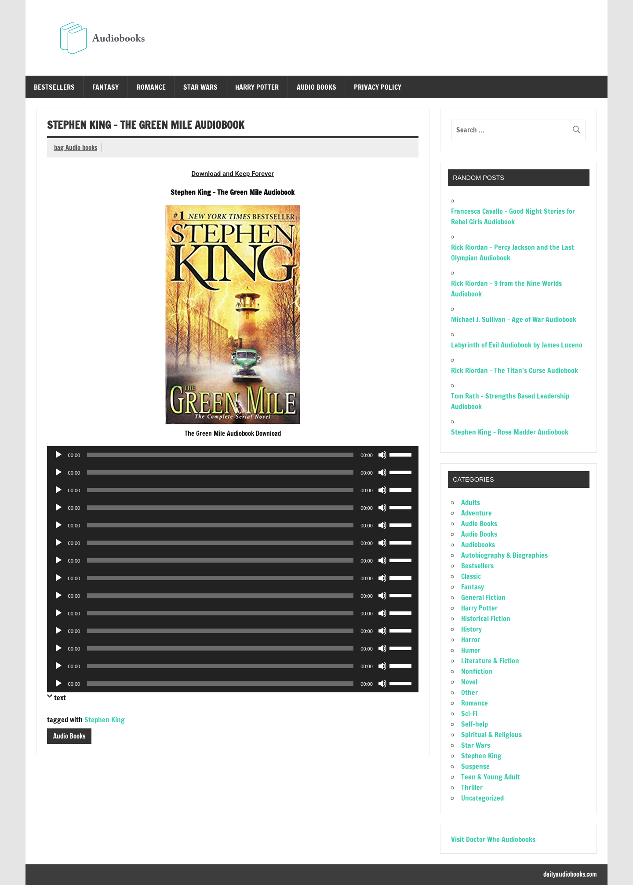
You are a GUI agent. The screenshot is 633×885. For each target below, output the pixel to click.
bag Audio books (75, 147)
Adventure (476, 513)
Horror (470, 639)
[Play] (58, 454)
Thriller (472, 787)
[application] (232, 455)
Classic (471, 576)
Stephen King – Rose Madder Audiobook (509, 432)
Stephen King (104, 719)
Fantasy (105, 87)
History (471, 629)
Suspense (475, 766)
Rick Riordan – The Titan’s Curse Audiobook (514, 370)
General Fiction (483, 597)
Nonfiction (476, 671)
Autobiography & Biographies (504, 555)
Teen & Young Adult (490, 777)
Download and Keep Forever (233, 174)
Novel (469, 682)
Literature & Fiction (490, 661)
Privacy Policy (377, 87)
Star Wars (200, 87)
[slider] (220, 455)
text (60, 697)
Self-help (474, 724)
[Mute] (382, 454)
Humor (470, 650)
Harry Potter (257, 87)
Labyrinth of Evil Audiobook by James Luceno (516, 345)
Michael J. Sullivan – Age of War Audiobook (513, 319)
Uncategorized (482, 798)
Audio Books (316, 87)
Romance (151, 87)
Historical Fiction (485, 618)
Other (469, 692)
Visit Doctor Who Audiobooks (493, 839)
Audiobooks (478, 544)
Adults (470, 502)
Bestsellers (54, 87)
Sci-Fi (469, 713)
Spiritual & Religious (491, 734)
